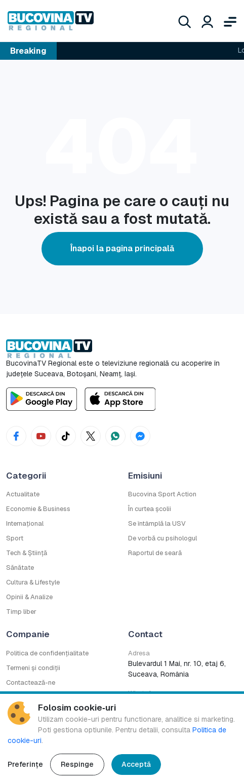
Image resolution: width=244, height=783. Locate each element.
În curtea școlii (149, 508)
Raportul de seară (155, 553)
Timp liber (21, 611)
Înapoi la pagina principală (122, 248)
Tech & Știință (26, 553)
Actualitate (22, 494)
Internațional (25, 523)
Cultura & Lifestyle (33, 582)
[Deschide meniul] (230, 21)
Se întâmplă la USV (157, 523)
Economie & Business (38, 508)
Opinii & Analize (29, 597)
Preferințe (25, 764)
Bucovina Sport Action (162, 494)
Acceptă (136, 764)
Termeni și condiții (33, 667)
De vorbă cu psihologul (162, 538)
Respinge (77, 764)
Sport (14, 538)
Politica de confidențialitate (47, 653)
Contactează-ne (30, 682)
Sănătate (20, 567)
